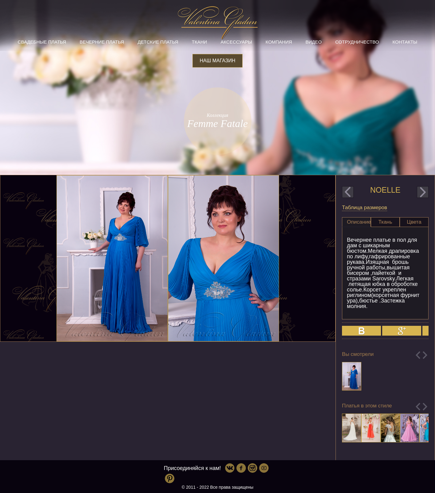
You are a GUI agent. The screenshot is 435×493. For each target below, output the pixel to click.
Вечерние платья (102, 41)
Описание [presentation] (359, 222)
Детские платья (158, 41)
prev (348, 192)
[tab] (356, 222)
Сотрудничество (357, 41)
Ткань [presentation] (385, 222)
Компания (279, 41)
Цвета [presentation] (414, 222)
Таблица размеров (364, 207)
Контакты (404, 41)
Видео (313, 41)
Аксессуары (236, 41)
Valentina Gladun (218, 22)
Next (425, 355)
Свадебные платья (42, 41)
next (423, 192)
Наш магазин (217, 60)
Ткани (199, 41)
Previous (418, 355)
